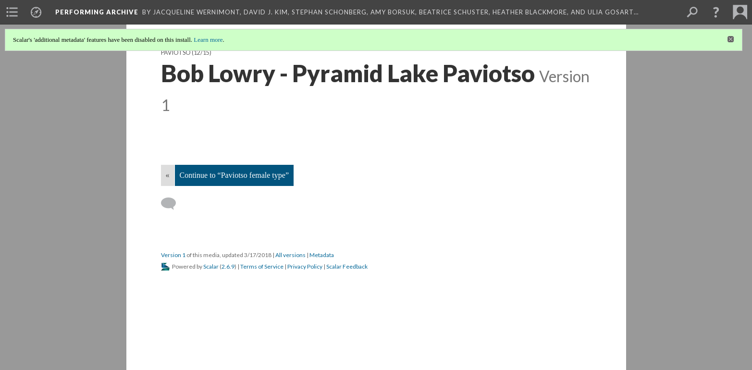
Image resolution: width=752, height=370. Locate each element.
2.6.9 (228, 266)
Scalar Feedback (347, 266)
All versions (290, 255)
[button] (716, 12)
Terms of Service (262, 266)
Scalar (211, 266)
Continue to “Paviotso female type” (234, 175)
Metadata (321, 255)
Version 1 (173, 255)
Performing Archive (96, 12)
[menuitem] (12, 12)
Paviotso (176, 52)
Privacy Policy (304, 266)
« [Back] (168, 175)
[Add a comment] (173, 203)
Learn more (208, 39)
